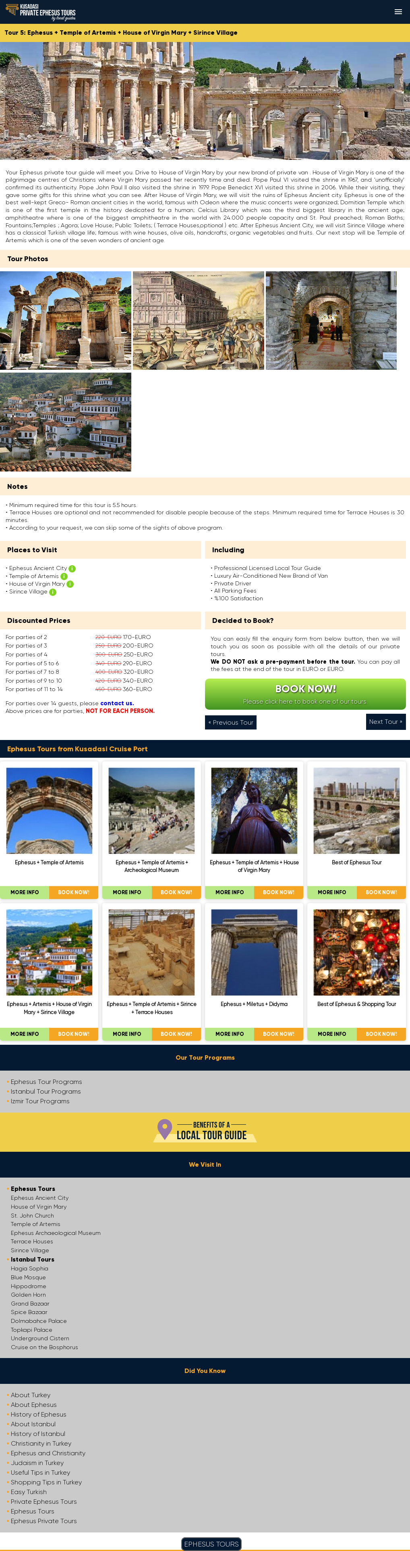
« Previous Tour (230, 722)
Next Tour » (386, 721)
